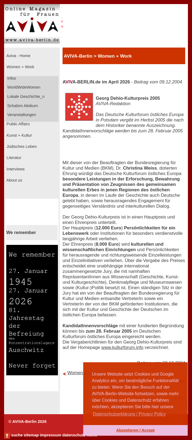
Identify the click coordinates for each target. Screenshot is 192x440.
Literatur (13, 157)
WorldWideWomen (23, 87)
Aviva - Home (17, 56)
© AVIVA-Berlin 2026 (27, 421)
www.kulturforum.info (122, 347)
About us (13, 180)
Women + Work (19, 67)
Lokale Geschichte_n (25, 96)
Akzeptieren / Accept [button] (135, 430)
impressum (50, 435)
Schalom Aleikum (22, 106)
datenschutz (74, 435)
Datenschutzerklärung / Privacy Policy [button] (129, 414)
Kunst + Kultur (18, 135)
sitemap (31, 435)
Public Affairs (17, 124)
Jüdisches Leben (21, 146)
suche (17, 435)
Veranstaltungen (21, 115)
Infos (11, 78)
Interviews (15, 169)
